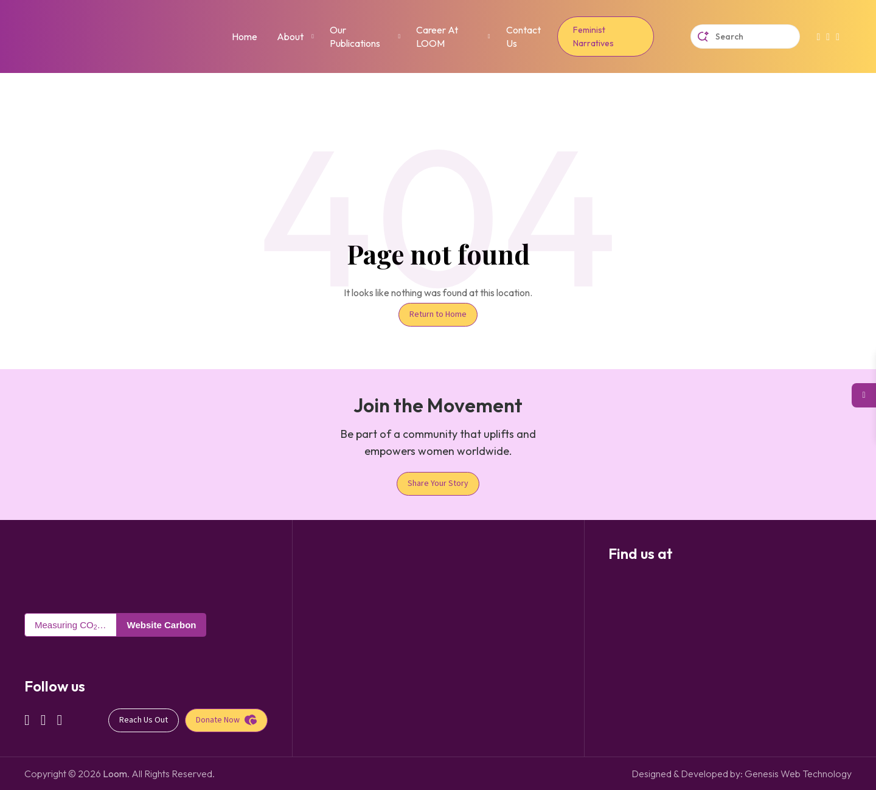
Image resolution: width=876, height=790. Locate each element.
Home (244, 36)
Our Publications (355, 36)
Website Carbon (161, 625)
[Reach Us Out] (143, 720)
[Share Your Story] (438, 484)
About (290, 36)
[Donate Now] (226, 720)
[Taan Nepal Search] (745, 36)
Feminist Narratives (593, 36)
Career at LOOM (437, 36)
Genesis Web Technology (798, 773)
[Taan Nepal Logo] (51, 570)
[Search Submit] (703, 37)
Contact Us (523, 36)
